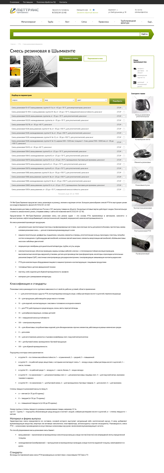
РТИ (19, 44)
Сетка (84, 22)
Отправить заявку (70, 58)
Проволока (104, 22)
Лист (67, 22)
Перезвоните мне (95, 58)
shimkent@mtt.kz (141, 12)
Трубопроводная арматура (128, 22)
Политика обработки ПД (46, 2)
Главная (13, 44)
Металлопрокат (28, 22)
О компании (14, 2)
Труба (50, 22)
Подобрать (117, 101)
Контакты (63, 2)
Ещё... (150, 22)
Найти (144, 34)
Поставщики (28, 2)
